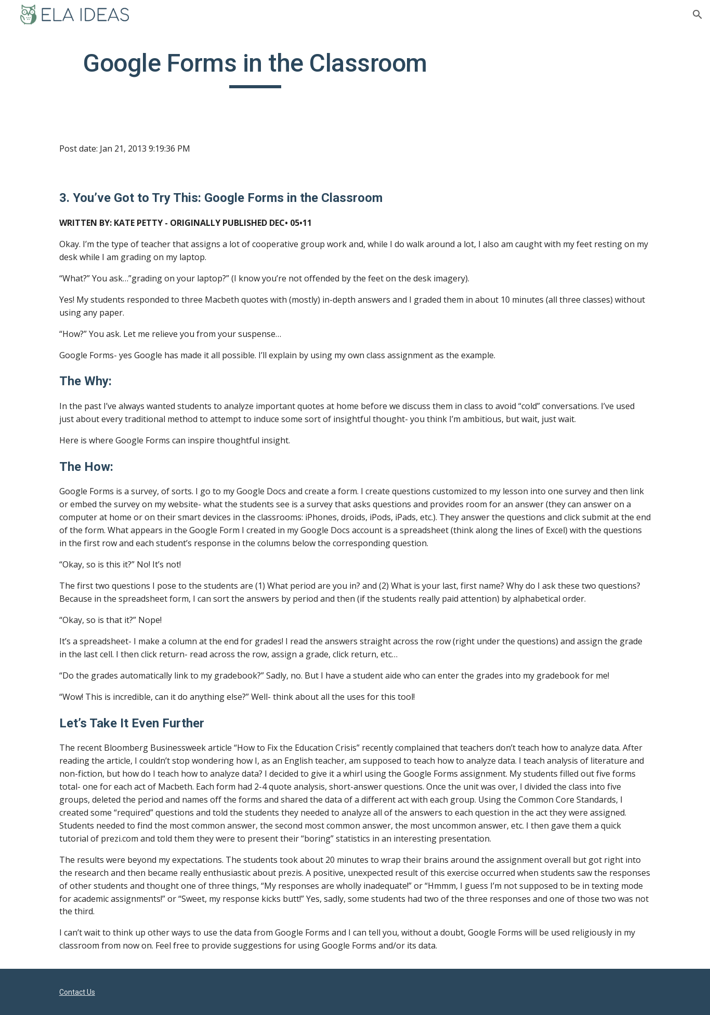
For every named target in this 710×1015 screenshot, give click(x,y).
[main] (255, 68)
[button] (697, 14)
